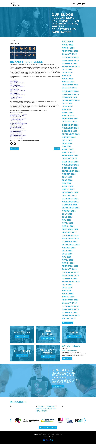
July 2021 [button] (67, 214)
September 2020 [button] (71, 245)
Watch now (22, 355)
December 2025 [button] (70, 57)
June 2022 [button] (67, 180)
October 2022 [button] (69, 168)
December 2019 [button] (70, 272)
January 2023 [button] (69, 158)
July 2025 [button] (67, 69)
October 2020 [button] (69, 242)
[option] (20, 420)
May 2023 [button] (66, 146)
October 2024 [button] (69, 97)
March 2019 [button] (68, 297)
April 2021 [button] (67, 223)
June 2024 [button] (67, 106)
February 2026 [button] (70, 51)
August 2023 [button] (69, 137)
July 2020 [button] (67, 251)
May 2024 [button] (66, 109)
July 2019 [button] (67, 285)
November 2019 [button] (70, 275)
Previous (14, 149)
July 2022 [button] (67, 177)
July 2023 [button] (67, 140)
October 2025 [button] (69, 63)
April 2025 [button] (67, 79)
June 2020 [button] (67, 254)
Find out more (22, 336)
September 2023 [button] (71, 134)
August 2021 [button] (69, 211)
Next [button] (85, 420)
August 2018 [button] (69, 318)
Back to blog (67, 323)
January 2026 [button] (69, 54)
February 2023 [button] (70, 155)
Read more (67, 358)
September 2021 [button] (71, 208)
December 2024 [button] (70, 91)
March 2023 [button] (68, 152)
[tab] (74, 45)
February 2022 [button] (70, 192)
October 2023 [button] (69, 131)
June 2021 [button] (67, 217)
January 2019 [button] (69, 303)
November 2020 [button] (70, 239)
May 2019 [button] (66, 291)
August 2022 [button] (69, 174)
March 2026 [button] (68, 48)
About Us (26, 64)
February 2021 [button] (70, 229)
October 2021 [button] (69, 205)
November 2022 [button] (70, 165)
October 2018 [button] (69, 312)
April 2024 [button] (67, 112)
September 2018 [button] (71, 315)
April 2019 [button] (67, 294)
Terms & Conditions (58, 434)
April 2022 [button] (67, 186)
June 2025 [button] (67, 73)
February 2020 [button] (70, 266)
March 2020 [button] (68, 263)
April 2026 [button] (67, 45)
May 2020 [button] (66, 257)
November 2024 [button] (70, 94)
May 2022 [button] (66, 183)
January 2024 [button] (69, 122)
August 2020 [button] (69, 248)
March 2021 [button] (68, 226)
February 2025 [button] (70, 85)
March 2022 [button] (68, 189)
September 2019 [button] (71, 282)
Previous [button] (11, 420)
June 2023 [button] (67, 143)
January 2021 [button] (69, 232)
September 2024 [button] (71, 100)
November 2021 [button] (70, 202)
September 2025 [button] (71, 66)
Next (57, 149)
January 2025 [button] (69, 88)
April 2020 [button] (67, 260)
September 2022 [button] (71, 171)
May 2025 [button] (66, 76)
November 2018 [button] (70, 309)
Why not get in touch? (48, 427)
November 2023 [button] (70, 128)
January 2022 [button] (69, 195)
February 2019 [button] (70, 300)
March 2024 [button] (68, 115)
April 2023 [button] (67, 149)
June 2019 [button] (67, 288)
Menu (73, 3)
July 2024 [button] (67, 103)
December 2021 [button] (70, 199)
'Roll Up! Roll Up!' (23, 102)
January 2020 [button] (69, 269)
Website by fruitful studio (48, 436)
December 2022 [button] (70, 162)
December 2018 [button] (70, 306)
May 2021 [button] (66, 220)
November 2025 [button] (70, 60)
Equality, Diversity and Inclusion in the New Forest (46, 408)
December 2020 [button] (70, 236)
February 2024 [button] (70, 119)
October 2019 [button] (69, 279)
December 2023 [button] (70, 125)
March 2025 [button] (68, 82)
